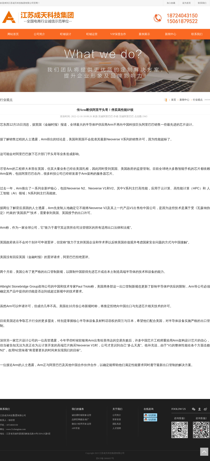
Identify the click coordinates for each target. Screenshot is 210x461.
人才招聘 (117, 428)
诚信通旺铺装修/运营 (81, 415)
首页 (173, 99)
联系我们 (202, 3)
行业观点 (198, 99)
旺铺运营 (91, 34)
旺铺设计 (65, 34)
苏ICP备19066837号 (105, 458)
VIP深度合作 (118, 34)
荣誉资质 (117, 419)
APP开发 (76, 428)
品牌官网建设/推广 (80, 419)
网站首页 (13, 34)
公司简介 (39, 34)
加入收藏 (171, 3)
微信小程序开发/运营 (81, 424)
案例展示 (144, 34)
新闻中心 (170, 34)
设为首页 (186, 3)
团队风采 (117, 424)
